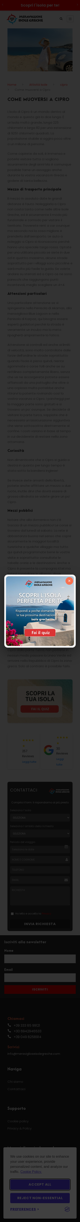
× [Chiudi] (69, 580)
